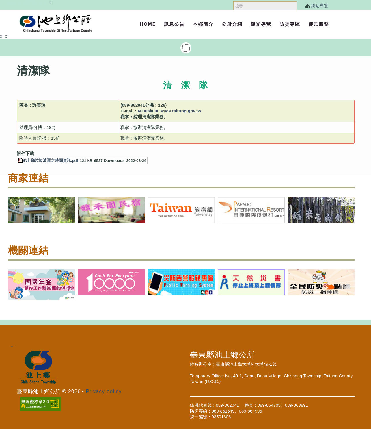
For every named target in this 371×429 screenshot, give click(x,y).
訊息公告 (174, 24)
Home (148, 24)
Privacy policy (104, 391)
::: (50, 2)
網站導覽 (319, 5)
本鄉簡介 (203, 24)
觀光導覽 (261, 24)
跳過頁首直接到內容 (27, 2)
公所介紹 (232, 24)
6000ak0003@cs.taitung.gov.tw (169, 110)
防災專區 (289, 24)
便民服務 (318, 24)
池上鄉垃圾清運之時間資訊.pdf (50, 160)
